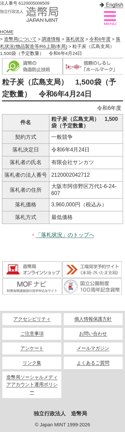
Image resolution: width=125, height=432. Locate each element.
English (111, 5)
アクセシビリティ (32, 319)
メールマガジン (93, 348)
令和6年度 (100, 39)
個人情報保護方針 (93, 319)
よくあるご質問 (93, 362)
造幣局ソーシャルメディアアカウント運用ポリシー (32, 384)
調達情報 (51, 39)
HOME (7, 31)
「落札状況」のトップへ (65, 235)
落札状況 (75, 39)
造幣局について (20, 39)
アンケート (32, 348)
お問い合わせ (93, 333)
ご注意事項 (32, 333)
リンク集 (32, 362)
